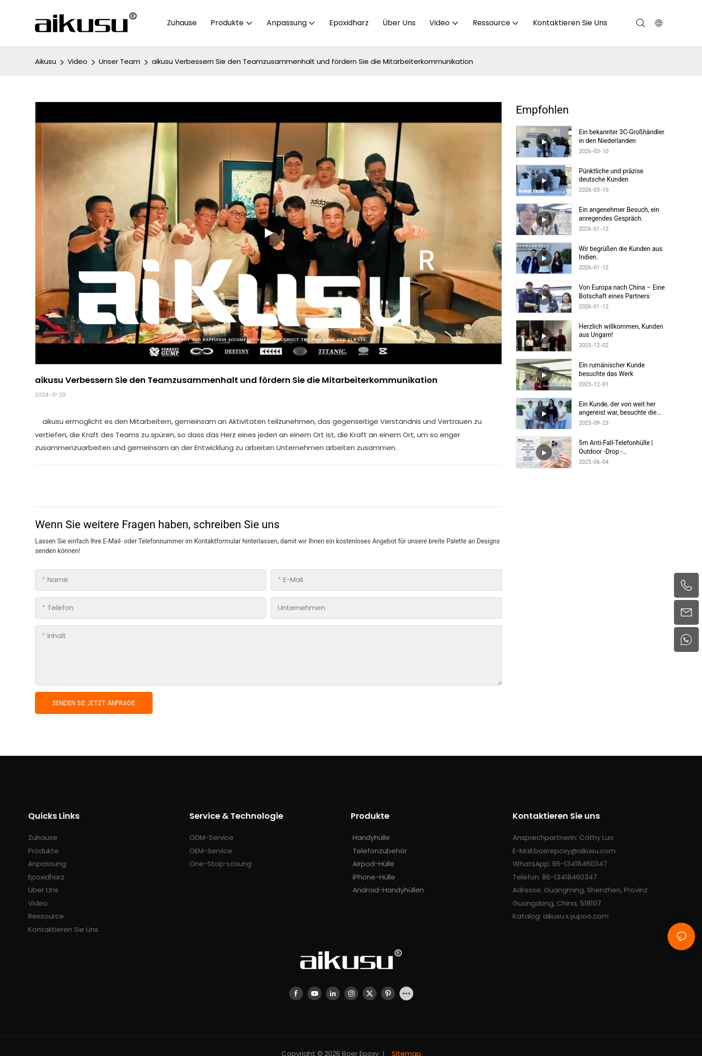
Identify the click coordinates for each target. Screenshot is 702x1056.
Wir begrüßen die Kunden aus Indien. (620, 253)
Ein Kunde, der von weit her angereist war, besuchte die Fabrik (617, 408)
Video (77, 61)
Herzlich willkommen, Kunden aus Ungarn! (621, 330)
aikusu (45, 61)
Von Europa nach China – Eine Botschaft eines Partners (622, 291)
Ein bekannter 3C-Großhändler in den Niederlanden (621, 136)
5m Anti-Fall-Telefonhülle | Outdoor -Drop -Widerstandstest (616, 447)
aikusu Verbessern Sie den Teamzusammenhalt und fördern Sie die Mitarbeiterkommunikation (312, 61)
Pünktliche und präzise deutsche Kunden (611, 175)
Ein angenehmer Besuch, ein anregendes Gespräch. (619, 214)
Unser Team (119, 61)
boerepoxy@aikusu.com (575, 851)
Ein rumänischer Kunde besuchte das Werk (612, 369)
